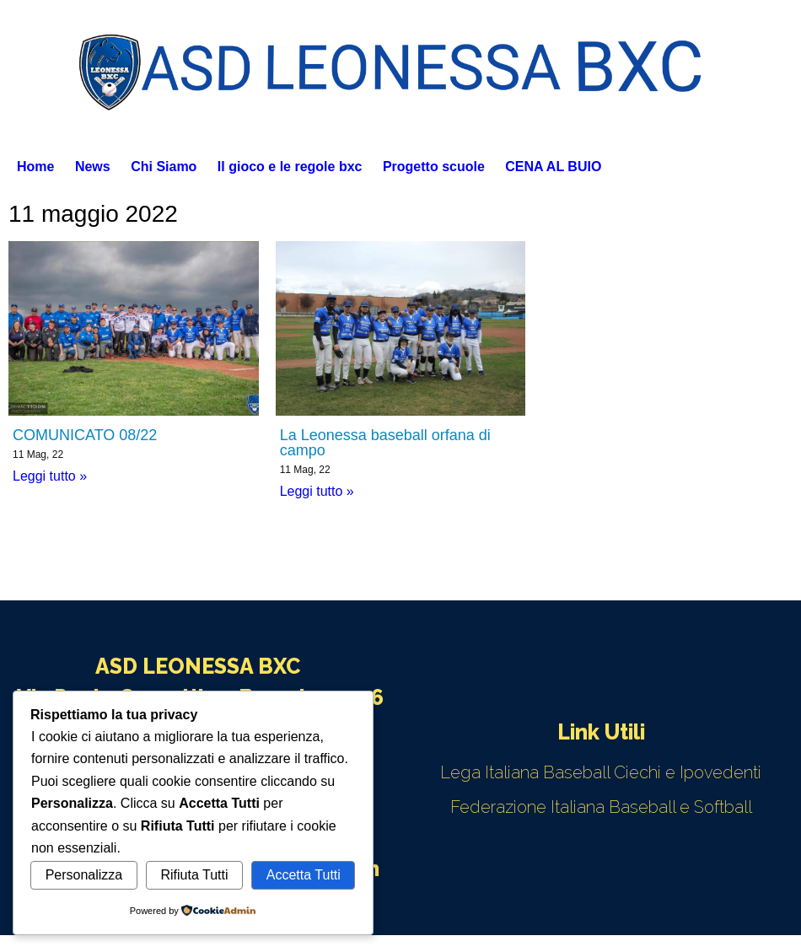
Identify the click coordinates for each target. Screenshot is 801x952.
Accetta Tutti (303, 875)
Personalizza (84, 875)
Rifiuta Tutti (194, 875)
